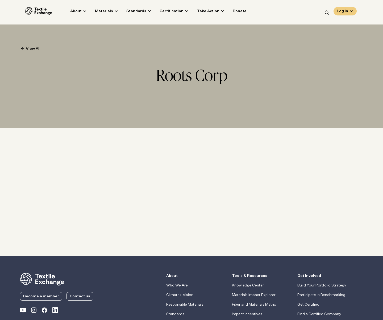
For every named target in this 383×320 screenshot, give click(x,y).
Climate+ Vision (179, 295)
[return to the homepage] (42, 279)
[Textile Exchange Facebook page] (44, 311)
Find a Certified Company (319, 314)
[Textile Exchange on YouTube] (23, 311)
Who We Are (177, 285)
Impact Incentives (247, 314)
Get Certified (308, 304)
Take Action (203, 12)
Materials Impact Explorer (254, 295)
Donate (235, 12)
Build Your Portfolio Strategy (321, 285)
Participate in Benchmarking (321, 295)
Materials (99, 12)
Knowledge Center (248, 285)
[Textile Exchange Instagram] (34, 311)
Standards (131, 12)
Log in (342, 12)
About (71, 12)
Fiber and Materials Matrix (254, 304)
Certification (166, 12)
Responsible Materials (184, 304)
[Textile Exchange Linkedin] (55, 311)
